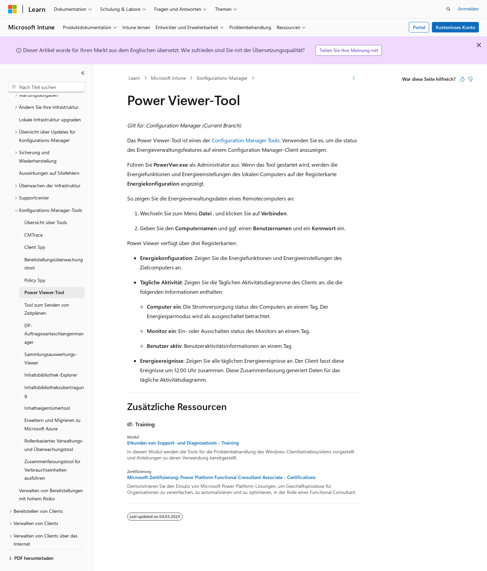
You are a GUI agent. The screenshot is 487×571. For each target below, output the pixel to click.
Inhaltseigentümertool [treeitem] (47, 389)
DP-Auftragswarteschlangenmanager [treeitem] (54, 315)
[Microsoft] (12, 9)
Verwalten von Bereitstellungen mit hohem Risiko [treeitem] (51, 476)
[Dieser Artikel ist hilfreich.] (462, 79)
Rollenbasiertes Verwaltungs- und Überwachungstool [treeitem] (54, 426)
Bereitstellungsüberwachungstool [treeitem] (53, 245)
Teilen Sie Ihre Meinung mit (349, 50)
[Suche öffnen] (448, 9)
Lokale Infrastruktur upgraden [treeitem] (50, 101)
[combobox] (46, 87)
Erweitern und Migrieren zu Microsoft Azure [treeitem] (52, 405)
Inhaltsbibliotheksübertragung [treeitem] (54, 372)
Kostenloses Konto (455, 27)
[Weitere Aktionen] (354, 78)
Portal (419, 27)
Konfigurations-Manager (222, 78)
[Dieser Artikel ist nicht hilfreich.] (470, 79)
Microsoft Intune (168, 78)
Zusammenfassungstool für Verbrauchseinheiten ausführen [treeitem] (52, 450)
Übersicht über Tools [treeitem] (45, 203)
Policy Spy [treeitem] (34, 261)
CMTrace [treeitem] (33, 216)
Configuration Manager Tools (246, 140)
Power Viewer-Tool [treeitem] (44, 273)
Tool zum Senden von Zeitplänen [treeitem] (46, 290)
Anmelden (468, 8)
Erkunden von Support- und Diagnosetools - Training (183, 443)
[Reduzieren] (83, 73)
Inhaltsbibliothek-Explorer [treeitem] (50, 356)
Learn (134, 78)
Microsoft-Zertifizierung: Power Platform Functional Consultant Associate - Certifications (221, 477)
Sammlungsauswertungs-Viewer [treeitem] (50, 339)
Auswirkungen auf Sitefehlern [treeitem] (49, 154)
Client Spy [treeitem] (34, 228)
